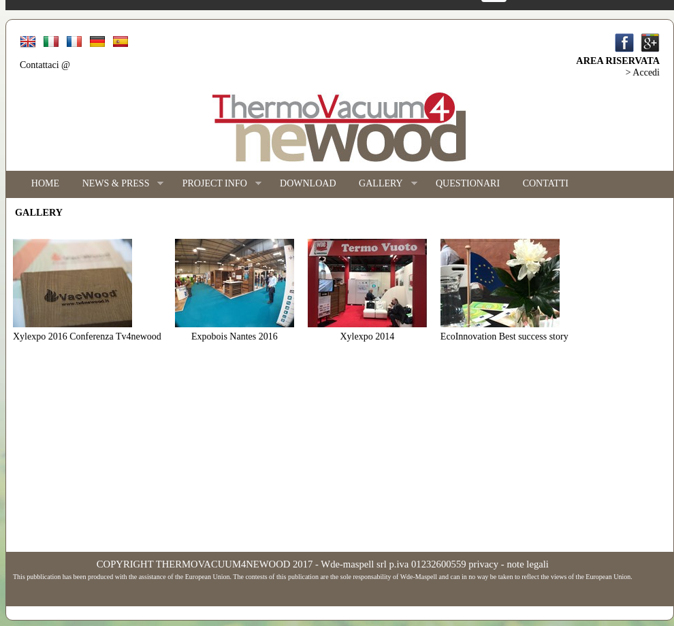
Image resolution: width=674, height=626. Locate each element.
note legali (527, 564)
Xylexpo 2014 (367, 336)
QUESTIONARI (468, 183)
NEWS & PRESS (117, 184)
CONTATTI (545, 183)
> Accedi (643, 72)
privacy (483, 564)
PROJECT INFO (216, 184)
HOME (45, 183)
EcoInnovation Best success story (504, 336)
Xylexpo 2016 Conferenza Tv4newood (87, 336)
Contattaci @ (45, 65)
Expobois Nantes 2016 (234, 336)
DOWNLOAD (308, 183)
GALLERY (382, 184)
